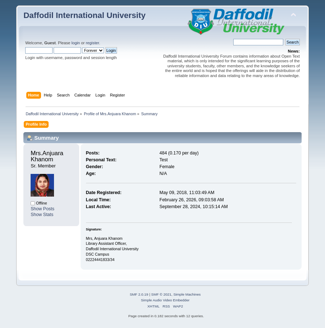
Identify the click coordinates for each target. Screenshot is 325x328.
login (75, 43)
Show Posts (42, 208)
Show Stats (42, 214)
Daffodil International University (84, 15)
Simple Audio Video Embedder (165, 300)
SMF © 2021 (161, 294)
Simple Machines (187, 294)
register (92, 43)
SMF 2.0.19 (139, 294)
